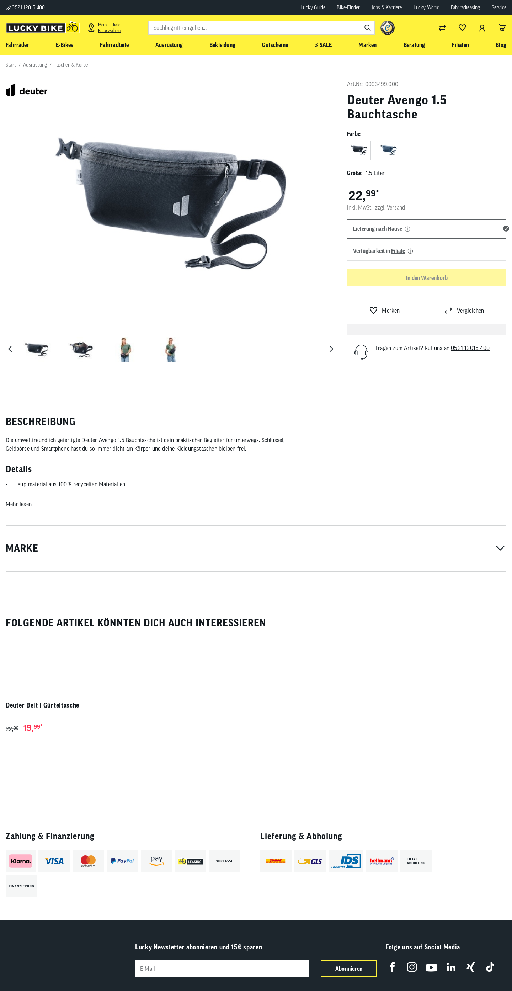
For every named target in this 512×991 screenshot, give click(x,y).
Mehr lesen (19, 504)
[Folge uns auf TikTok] (490, 967)
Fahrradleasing (465, 7)
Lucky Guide (312, 7)
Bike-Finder (348, 7)
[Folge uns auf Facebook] (392, 967)
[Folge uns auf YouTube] (431, 967)
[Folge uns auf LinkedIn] (451, 967)
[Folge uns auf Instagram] (412, 967)
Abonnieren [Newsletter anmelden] (348, 968)
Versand (396, 207)
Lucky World (426, 7)
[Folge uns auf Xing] (471, 967)
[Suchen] (368, 28)
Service (499, 7)
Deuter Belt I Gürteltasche (42, 705)
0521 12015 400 (25, 7)
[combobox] (261, 28)
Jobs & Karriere (387, 7)
